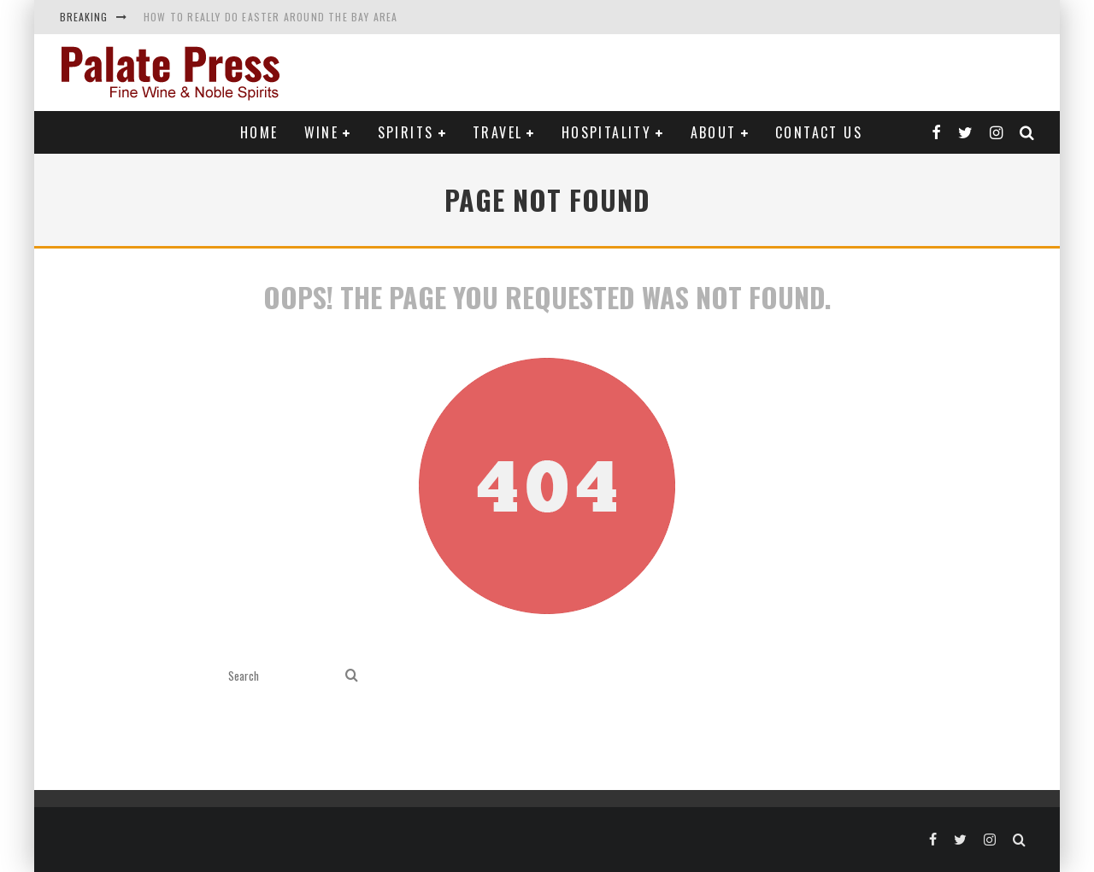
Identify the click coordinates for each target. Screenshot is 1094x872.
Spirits (406, 132)
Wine (321, 132)
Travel (497, 132)
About (714, 132)
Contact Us (818, 132)
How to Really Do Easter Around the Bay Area (271, 16)
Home (259, 132)
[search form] (283, 676)
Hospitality (606, 132)
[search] (351, 676)
